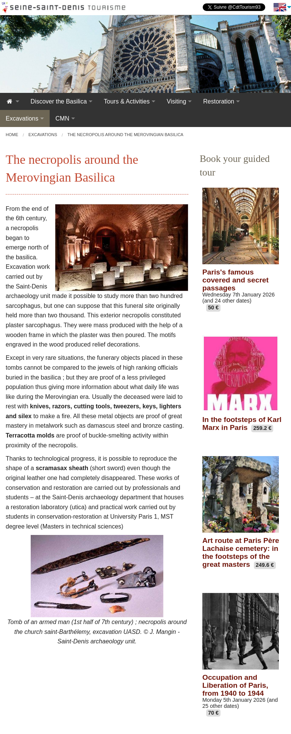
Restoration (218, 101)
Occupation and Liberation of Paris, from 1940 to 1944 (235, 685)
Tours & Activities (127, 101)
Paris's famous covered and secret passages (235, 280)
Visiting (176, 101)
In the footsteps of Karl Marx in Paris (242, 423)
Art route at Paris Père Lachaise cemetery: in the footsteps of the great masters (240, 552)
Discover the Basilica (59, 101)
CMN (62, 118)
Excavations (22, 118)
